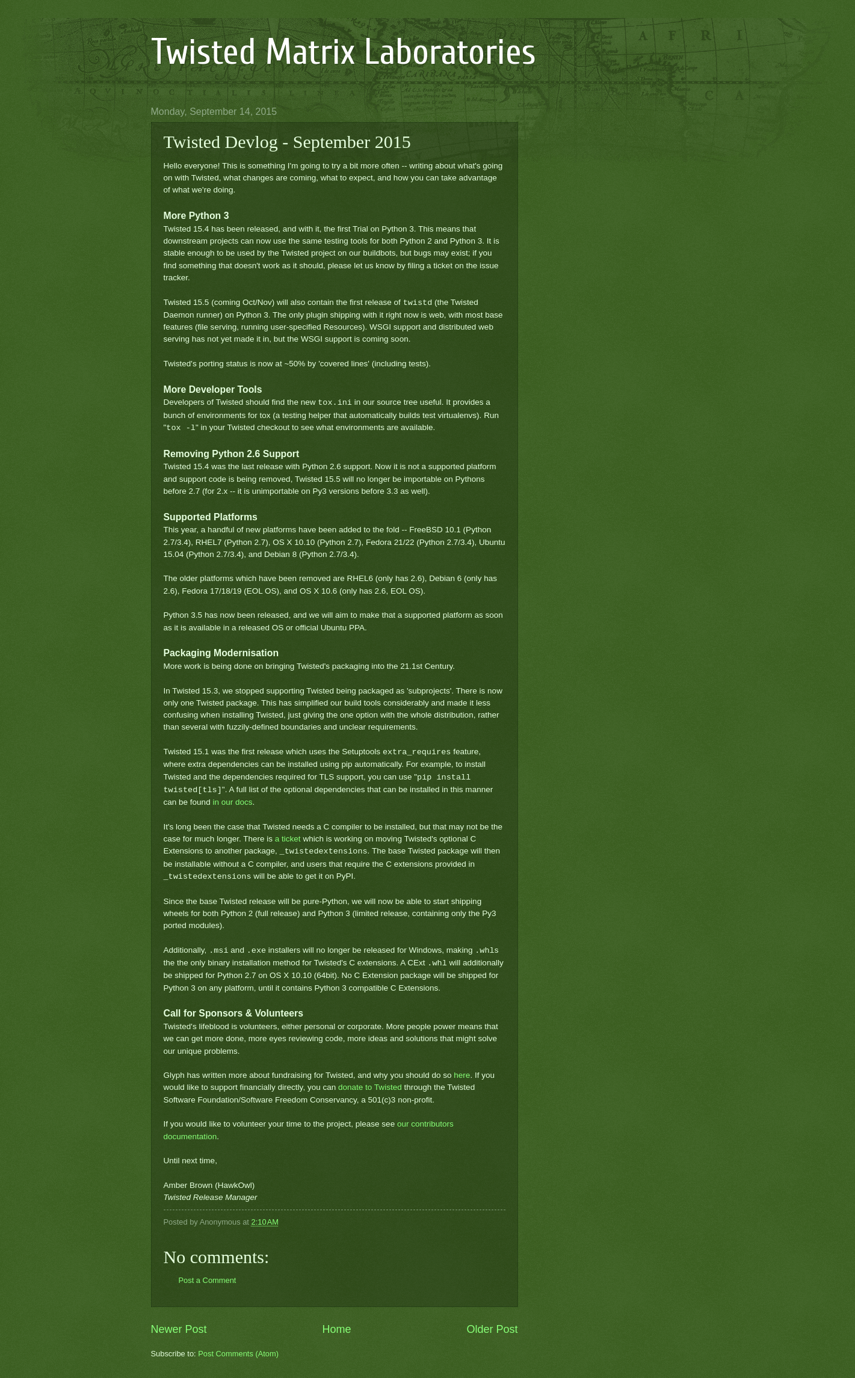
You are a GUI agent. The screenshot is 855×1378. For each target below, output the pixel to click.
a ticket (288, 838)
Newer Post (179, 1329)
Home (336, 1329)
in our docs (232, 802)
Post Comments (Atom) (238, 1353)
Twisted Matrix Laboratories (343, 52)
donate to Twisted (370, 1087)
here (462, 1075)
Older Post (491, 1329)
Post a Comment (207, 1280)
